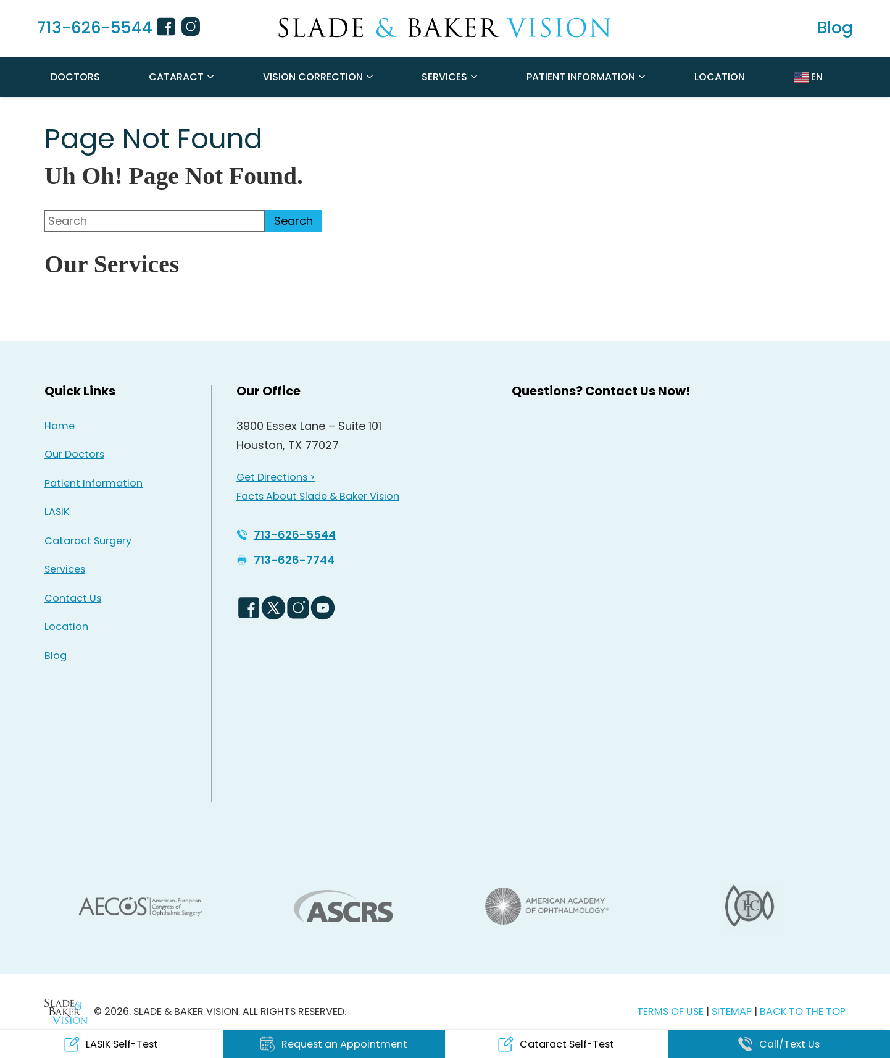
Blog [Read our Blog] (55, 656)
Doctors (75, 77)
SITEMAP (733, 1011)
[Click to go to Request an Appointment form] (334, 1044)
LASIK (56, 512)
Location (719, 77)
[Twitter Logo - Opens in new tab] (273, 607)
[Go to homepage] (445, 28)
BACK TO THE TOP (803, 1011)
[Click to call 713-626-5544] (87, 28)
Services (444, 77)
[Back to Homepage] (66, 1011)
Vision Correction (313, 77)
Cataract (176, 77)
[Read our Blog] (835, 28)
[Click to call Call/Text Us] (779, 1044)
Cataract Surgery (87, 541)
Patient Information (580, 77)
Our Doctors (74, 454)
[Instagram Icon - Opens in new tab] (192, 28)
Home (59, 426)
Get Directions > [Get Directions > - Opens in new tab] (275, 477)
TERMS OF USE (670, 1011)
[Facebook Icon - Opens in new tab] (168, 28)
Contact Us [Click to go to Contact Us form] (72, 598)
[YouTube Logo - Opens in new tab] (322, 607)
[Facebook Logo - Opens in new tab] (248, 607)
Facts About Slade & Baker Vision (317, 496)
